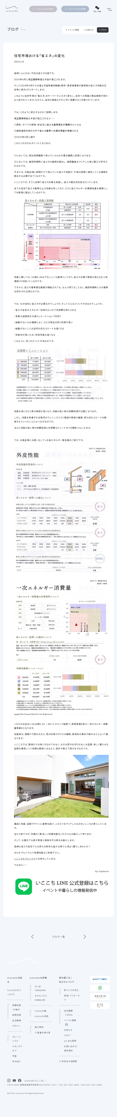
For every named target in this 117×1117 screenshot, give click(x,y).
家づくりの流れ (71, 990)
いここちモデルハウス (25, 858)
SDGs (70, 1015)
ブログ (13, 29)
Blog (23, 29)
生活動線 (16, 1020)
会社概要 (68, 1011)
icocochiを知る (45, 9)
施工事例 (39, 1027)
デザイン (16, 1026)
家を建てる (64, 977)
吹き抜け (16, 1061)
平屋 (14, 1056)
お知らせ (90, 30)
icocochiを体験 (77, 9)
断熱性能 (16, 1015)
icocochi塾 (41, 1011)
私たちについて (67, 981)
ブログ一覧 (58, 936)
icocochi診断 (42, 1016)
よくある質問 (70, 1041)
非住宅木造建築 (69, 1061)
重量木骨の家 (43, 1033)
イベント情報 (73, 30)
